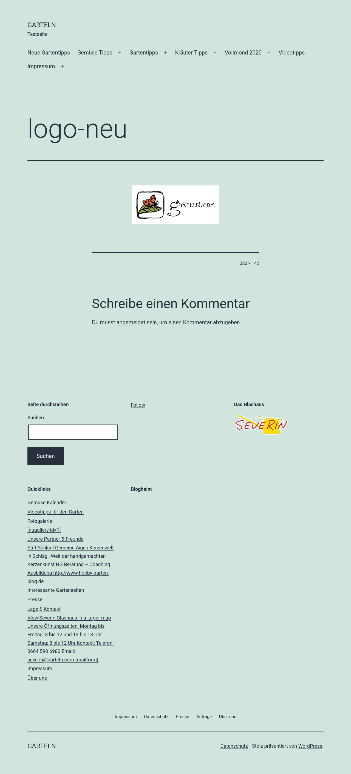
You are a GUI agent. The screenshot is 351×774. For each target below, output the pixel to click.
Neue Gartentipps (48, 52)
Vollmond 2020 (243, 52)
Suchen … (38, 417)
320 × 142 (249, 263)
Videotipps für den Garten (55, 512)
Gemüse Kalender (46, 502)
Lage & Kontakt (72, 635)
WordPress (310, 746)
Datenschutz (234, 746)
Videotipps (292, 52)
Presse (35, 599)
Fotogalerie (72, 526)
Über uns (37, 678)
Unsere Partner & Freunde (72, 561)
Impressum (41, 66)
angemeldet (131, 322)
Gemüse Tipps (94, 52)
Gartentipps (143, 52)
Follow (138, 405)
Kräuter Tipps (191, 52)
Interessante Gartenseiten (55, 590)
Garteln (41, 25)
